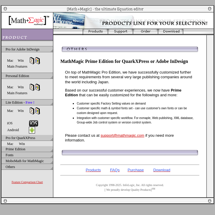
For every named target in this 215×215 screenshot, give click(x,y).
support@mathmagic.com (122, 135)
